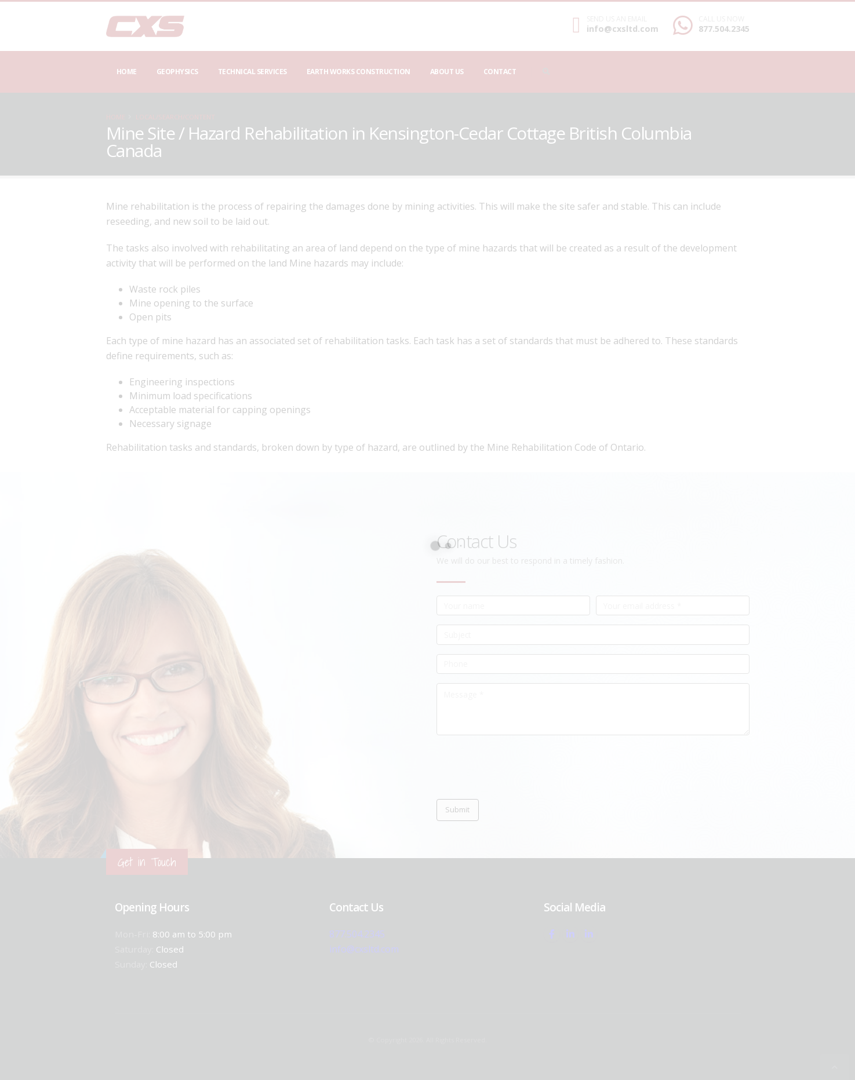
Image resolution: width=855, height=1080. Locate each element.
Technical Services (252, 71)
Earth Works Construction (358, 71)
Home (127, 71)
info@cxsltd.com (622, 28)
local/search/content (175, 116)
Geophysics (177, 71)
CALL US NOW (721, 19)
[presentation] (524, 767)
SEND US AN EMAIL (617, 19)
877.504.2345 (724, 28)
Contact (499, 71)
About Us (447, 71)
